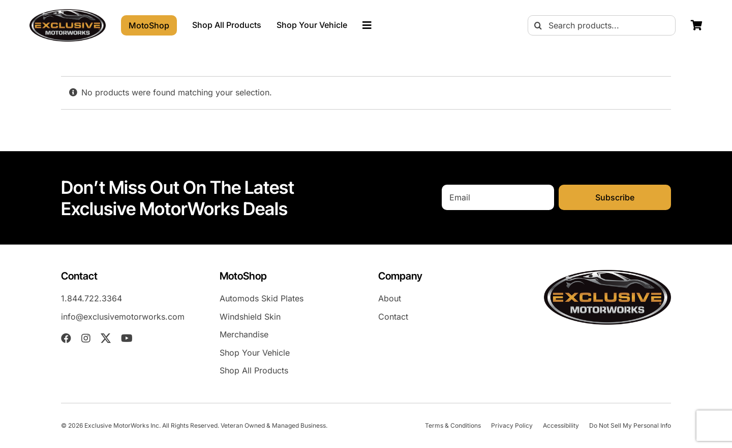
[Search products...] (602, 25)
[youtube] (127, 338)
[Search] (538, 25)
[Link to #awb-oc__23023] (367, 25)
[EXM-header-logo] (67, 13)
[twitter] (106, 338)
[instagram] (85, 338)
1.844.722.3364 (91, 298)
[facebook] (66, 338)
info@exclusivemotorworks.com (123, 317)
